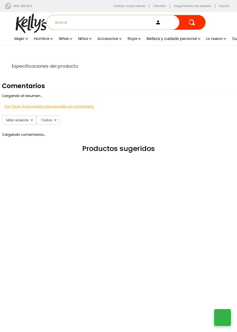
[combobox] (126, 22)
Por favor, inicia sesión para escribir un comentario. (49, 106)
